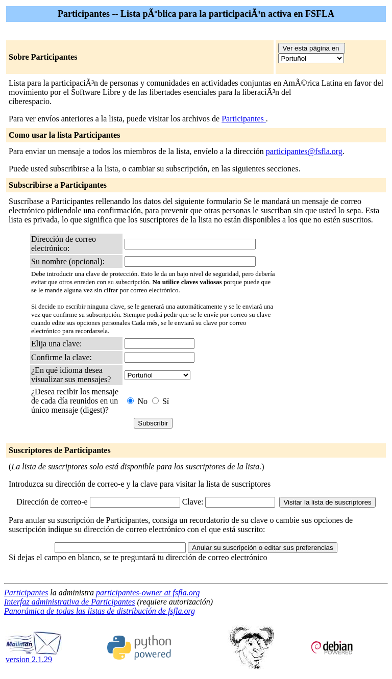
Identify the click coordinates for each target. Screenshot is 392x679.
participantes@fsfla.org (304, 151)
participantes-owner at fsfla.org (148, 592)
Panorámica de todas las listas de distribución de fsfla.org (99, 611)
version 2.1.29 (34, 656)
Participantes (244, 118)
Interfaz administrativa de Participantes (69, 601)
